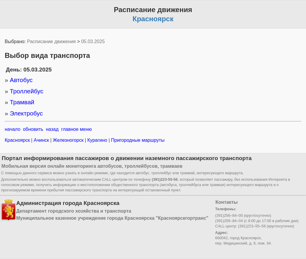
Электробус (26, 113)
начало (12, 129)
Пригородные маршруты (137, 140)
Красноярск (18, 140)
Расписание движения (51, 41)
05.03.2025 (93, 41)
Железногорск (68, 140)
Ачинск (41, 140)
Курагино (97, 140)
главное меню (76, 129)
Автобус (21, 79)
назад (52, 129)
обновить (33, 129)
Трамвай (22, 102)
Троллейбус (26, 91)
